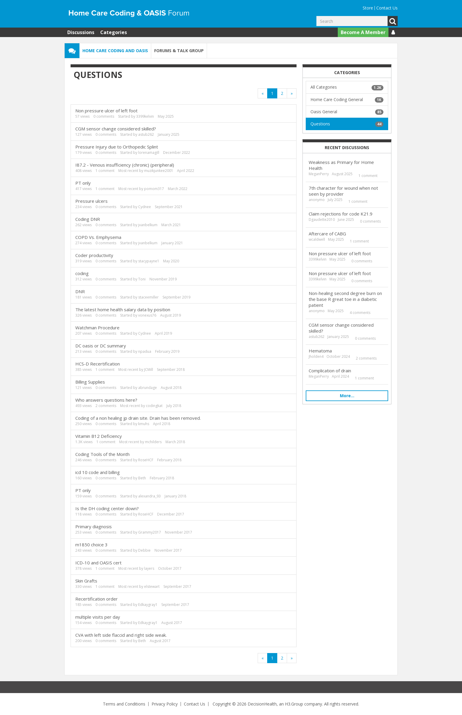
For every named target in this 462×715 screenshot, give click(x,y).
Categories (113, 32)
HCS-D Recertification (97, 364)
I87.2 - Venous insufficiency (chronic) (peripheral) (124, 165)
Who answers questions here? (106, 400)
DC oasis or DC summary (100, 346)
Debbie (144, 550)
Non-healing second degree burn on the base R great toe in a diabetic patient (345, 299)
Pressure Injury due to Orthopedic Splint (116, 147)
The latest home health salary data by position (122, 309)
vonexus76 (147, 315)
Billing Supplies (90, 382)
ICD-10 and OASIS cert (98, 563)
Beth (142, 478)
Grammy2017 (149, 532)
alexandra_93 (149, 496)
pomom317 (154, 188)
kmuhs (143, 423)
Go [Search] (393, 21)
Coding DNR (87, 219)
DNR (80, 291)
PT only (83, 183)
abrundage (147, 387)
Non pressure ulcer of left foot (106, 111)
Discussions (80, 32)
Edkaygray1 (147, 604)
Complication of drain (330, 371)
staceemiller (148, 297)
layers (149, 568)
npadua (144, 351)
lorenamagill (148, 152)
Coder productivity (94, 255)
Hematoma (320, 351)
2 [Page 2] (282, 93)
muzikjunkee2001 (158, 170)
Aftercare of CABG (327, 234)
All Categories (346, 87)
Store (368, 8)
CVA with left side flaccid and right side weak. (121, 635)
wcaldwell (317, 239)
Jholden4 (316, 356)
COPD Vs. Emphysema (98, 237)
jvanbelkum (147, 224)
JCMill (148, 369)
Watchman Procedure (97, 328)
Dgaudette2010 (322, 219)
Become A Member (363, 32)
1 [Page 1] (272, 93)
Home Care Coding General (346, 100)
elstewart (152, 586)
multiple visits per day (97, 617)
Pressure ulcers (91, 201)
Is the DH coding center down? (107, 508)
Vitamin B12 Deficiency (98, 436)
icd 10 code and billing (97, 472)
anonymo (317, 199)
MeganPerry (319, 173)
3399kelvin (145, 116)
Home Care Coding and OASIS (115, 50)
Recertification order (96, 599)
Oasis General (346, 112)
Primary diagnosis (93, 526)
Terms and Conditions (124, 704)
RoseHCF (145, 459)
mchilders (153, 441)
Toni (142, 279)
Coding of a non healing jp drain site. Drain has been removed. (138, 418)
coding (82, 273)
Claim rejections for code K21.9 (340, 214)
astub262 (146, 134)
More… (347, 395)
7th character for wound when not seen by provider (343, 191)
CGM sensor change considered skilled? (115, 129)
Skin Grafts (86, 581)
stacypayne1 (148, 261)
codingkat (154, 405)
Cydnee (144, 206)
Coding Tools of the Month (102, 454)
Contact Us (387, 8)
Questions (346, 124)
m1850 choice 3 (91, 545)
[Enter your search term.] (352, 21)
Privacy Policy (165, 704)
